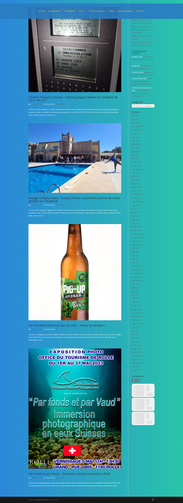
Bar (57, 329)
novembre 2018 (138, 356)
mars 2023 (136, 184)
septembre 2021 (138, 245)
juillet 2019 (136, 327)
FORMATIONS (53, 11)
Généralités (60, 104)
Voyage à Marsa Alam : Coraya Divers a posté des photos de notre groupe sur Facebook (74, 199)
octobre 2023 (137, 166)
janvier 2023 (136, 191)
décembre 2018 (138, 352)
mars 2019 (136, 341)
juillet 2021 (136, 252)
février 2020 (136, 306)
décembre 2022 (138, 194)
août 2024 (135, 148)
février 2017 (136, 370)
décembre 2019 (138, 313)
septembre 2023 (138, 169)
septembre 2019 (138, 323)
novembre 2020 (138, 273)
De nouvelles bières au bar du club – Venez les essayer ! (66, 325)
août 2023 (135, 173)
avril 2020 (135, 298)
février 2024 (136, 162)
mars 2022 (136, 223)
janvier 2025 (136, 144)
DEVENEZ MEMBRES (125, 11)
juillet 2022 (136, 209)
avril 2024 (135, 158)
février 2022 (136, 227)
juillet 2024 (136, 151)
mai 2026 (135, 119)
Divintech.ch (42, 500)
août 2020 (135, 284)
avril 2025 (135, 137)
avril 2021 (135, 259)
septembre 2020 (138, 280)
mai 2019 (135, 334)
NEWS (111, 11)
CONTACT (140, 11)
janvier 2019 (136, 349)
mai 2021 (135, 255)
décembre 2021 (138, 234)
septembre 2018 (138, 363)
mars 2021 (136, 262)
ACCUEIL (42, 11)
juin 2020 (135, 291)
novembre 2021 (138, 237)
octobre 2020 (137, 277)
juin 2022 (135, 212)
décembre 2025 (138, 126)
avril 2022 (135, 219)
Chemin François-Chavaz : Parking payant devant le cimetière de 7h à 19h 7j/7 (73, 98)
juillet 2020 (136, 288)
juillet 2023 (136, 176)
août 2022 (135, 205)
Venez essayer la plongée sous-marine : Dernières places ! (142, 81)
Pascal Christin (36, 104)
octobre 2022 (137, 198)
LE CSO (81, 11)
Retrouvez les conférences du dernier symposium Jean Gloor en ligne (143, 30)
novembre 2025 (138, 130)
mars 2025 (136, 141)
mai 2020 (135, 295)
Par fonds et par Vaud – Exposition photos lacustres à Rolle (69, 474)
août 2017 (135, 367)
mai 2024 (135, 155)
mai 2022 (135, 216)
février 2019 (136, 345)
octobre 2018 (137, 359)
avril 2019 (135, 338)
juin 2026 (135, 115)
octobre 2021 (137, 241)
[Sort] (138, 380)
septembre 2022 (138, 202)
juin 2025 (135, 133)
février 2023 (136, 187)
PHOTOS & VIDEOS (96, 11)
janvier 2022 (136, 230)
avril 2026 (135, 123)
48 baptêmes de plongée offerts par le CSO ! (143, 59)
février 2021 (136, 266)
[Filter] (134, 380)
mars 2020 (136, 302)
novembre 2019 (138, 316)
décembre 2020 (138, 270)
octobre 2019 (137, 320)
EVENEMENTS (70, 11)
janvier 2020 (136, 309)
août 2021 (135, 248)
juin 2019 (135, 331)
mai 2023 (135, 180)
